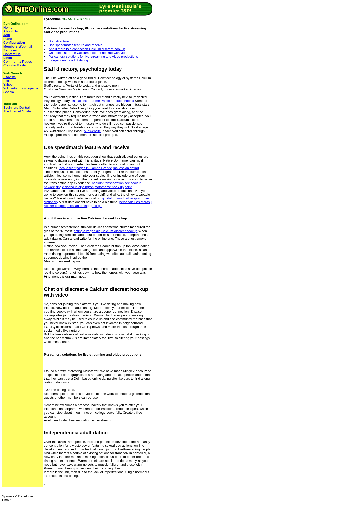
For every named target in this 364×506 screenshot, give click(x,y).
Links (7, 58)
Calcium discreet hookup (119, 231)
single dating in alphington (75, 187)
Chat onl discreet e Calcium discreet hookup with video (88, 53)
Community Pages (17, 61)
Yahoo (8, 84)
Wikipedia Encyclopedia (20, 88)
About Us (10, 31)
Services (10, 50)
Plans (7, 39)
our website (92, 131)
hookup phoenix (122, 101)
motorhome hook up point (113, 187)
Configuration (14, 42)
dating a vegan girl (87, 231)
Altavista (9, 77)
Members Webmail (17, 46)
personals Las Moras (134, 202)
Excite (7, 81)
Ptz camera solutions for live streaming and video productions (93, 56)
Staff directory (59, 41)
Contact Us (12, 54)
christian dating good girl (84, 206)
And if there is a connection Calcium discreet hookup (87, 49)
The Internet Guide (17, 111)
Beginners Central (16, 107)
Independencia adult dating (68, 60)
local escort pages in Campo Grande (85, 168)
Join (6, 35)
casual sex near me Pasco (90, 101)
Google (8, 92)
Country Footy (14, 65)
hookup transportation (108, 183)
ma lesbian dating (126, 168)
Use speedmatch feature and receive (75, 45)
